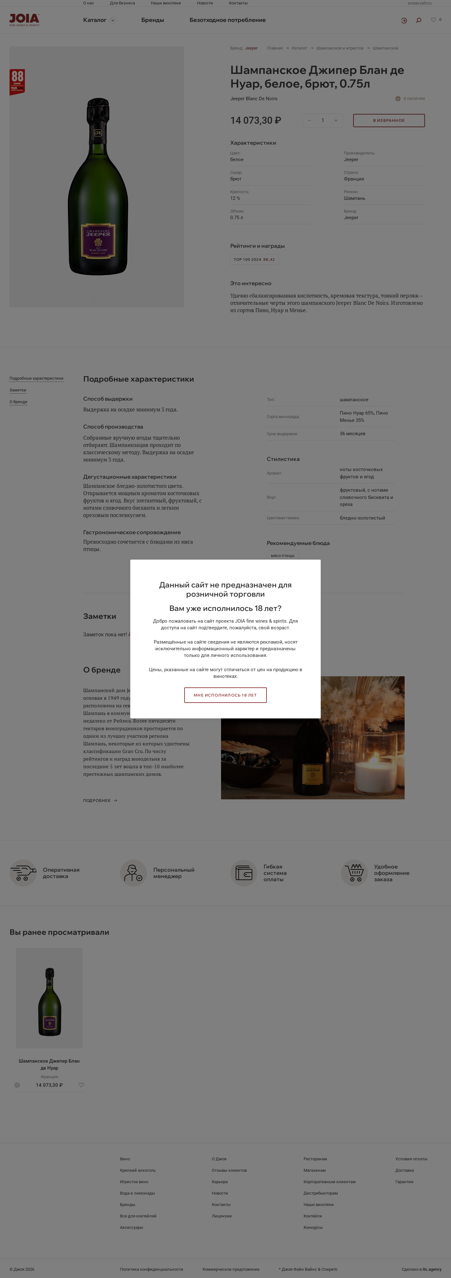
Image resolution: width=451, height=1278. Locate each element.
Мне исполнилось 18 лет (225, 695)
